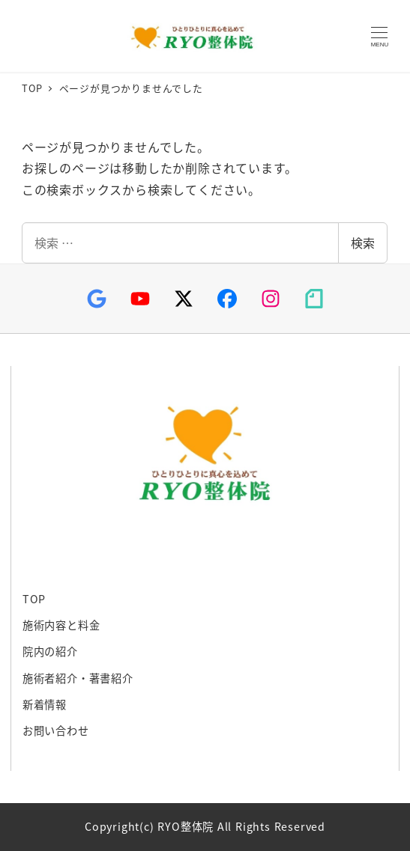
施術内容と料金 (61, 624)
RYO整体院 (188, 36)
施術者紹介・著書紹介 (77, 678)
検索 (363, 242)
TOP (34, 598)
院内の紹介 (50, 651)
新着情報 (44, 704)
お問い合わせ (55, 730)
